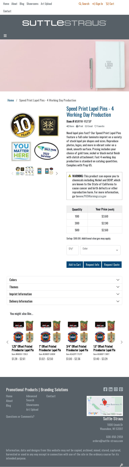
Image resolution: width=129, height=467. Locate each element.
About (14, 4)
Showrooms (32, 4)
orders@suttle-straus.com (108, 440)
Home (6, 4)
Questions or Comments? (20, 416)
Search (84, 4)
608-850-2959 (114, 436)
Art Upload (46, 4)
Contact (7, 11)
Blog (22, 4)
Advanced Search (31, 398)
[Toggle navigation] (5, 35)
